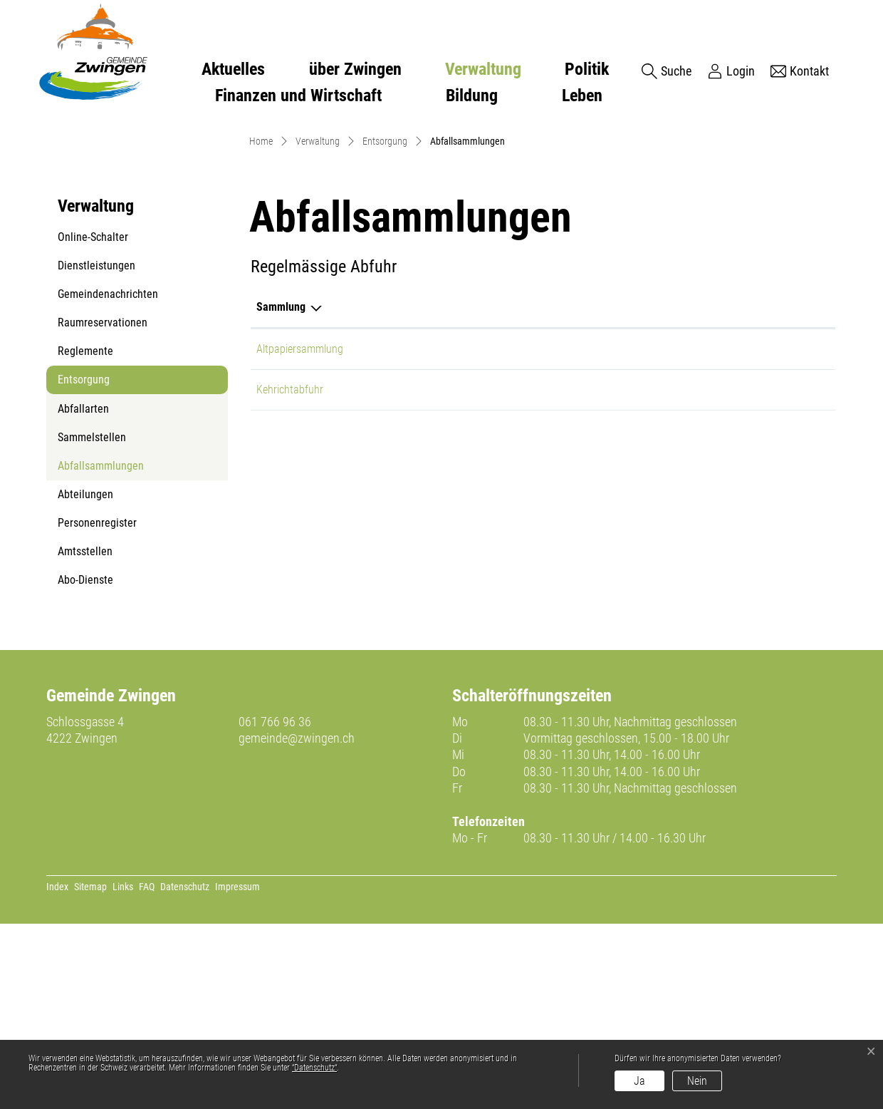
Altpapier (426, 534)
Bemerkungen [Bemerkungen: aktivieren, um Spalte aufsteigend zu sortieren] (558, 492)
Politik (587, 69)
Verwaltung (483, 69)
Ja (639, 1081)
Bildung (472, 95)
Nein (697, 1081)
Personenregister (97, 709)
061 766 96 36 (275, 906)
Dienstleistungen (96, 451)
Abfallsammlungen (100, 655)
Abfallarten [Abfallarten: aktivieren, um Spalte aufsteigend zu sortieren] (432, 492)
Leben (582, 95)
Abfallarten (83, 595)
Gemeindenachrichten (108, 480)
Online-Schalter (93, 423)
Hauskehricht (435, 575)
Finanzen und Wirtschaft (298, 95)
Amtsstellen (85, 737)
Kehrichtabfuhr (289, 575)
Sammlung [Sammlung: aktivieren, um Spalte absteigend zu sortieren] (280, 492)
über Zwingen (355, 69)
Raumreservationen (102, 508)
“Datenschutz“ (314, 1068)
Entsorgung (84, 565)
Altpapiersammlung (299, 534)
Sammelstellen (92, 623)
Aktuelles (233, 69)
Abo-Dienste (85, 766)
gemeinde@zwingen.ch (297, 923)
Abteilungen (85, 680)
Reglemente (85, 537)
